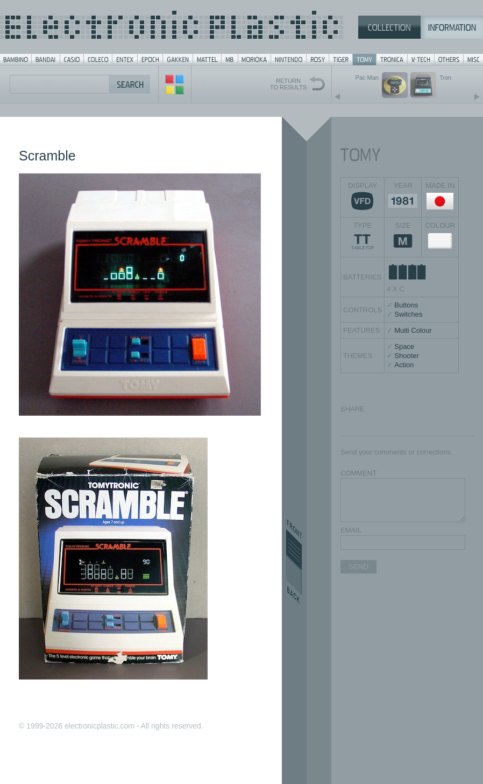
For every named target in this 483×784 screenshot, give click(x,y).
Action (404, 365)
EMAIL (350, 530)
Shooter (406, 356)
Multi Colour (412, 330)
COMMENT (358, 473)
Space (404, 346)
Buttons (406, 305)
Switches (408, 314)
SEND (358, 567)
